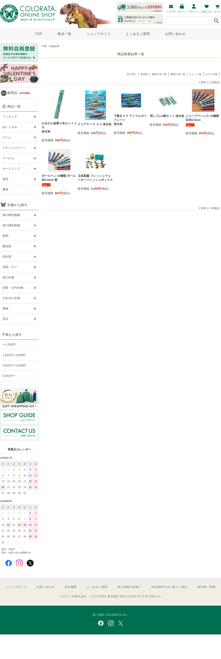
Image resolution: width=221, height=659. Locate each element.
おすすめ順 (211, 74)
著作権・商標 (206, 587)
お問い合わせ (175, 34)
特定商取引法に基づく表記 (169, 587)
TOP (38, 34)
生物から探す (17, 205)
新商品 (19, 93)
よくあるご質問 (138, 34)
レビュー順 (195, 74)
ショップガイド (99, 34)
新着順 (144, 74)
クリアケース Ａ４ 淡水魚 (94, 124)
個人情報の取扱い (129, 587)
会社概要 (71, 587)
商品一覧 (64, 34)
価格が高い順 (177, 74)
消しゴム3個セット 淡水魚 (167, 116)
